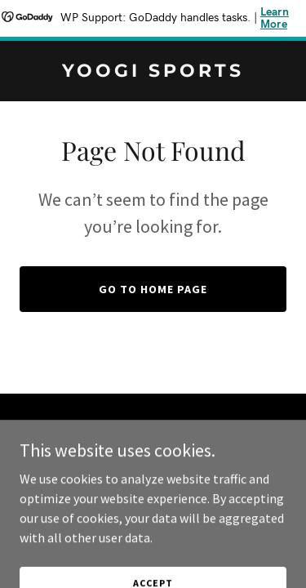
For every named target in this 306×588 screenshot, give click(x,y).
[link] (153, 72)
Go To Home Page (153, 289)
